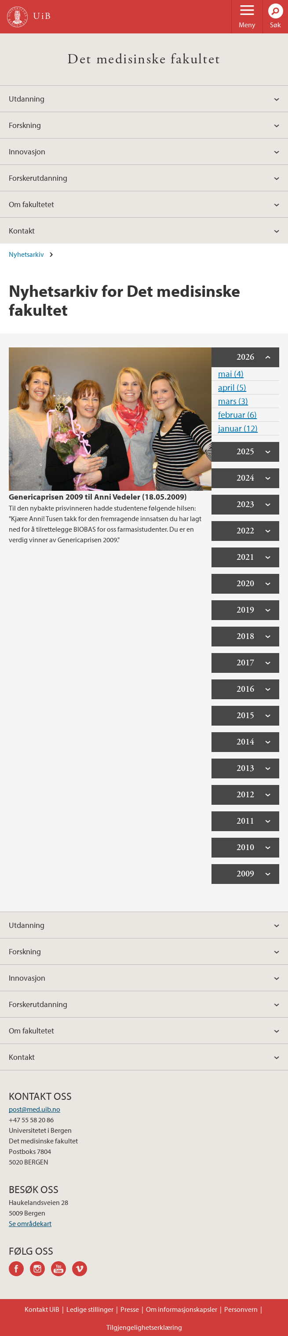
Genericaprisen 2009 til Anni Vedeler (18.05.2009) (98, 497)
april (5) (232, 387)
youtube (61, 1270)
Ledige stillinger (89, 1309)
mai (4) (231, 373)
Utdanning (26, 99)
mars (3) (233, 400)
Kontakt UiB (42, 1309)
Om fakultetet (31, 204)
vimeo (82, 1270)
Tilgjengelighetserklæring (144, 1327)
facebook (19, 1270)
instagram (40, 1270)
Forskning (25, 125)
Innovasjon (27, 151)
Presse (129, 1309)
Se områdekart (30, 1223)
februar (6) (237, 414)
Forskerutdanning (38, 178)
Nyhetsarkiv (26, 254)
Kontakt (22, 231)
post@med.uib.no (34, 1109)
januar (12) (238, 428)
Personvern (241, 1309)
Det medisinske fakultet (143, 59)
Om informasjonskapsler (181, 1309)
